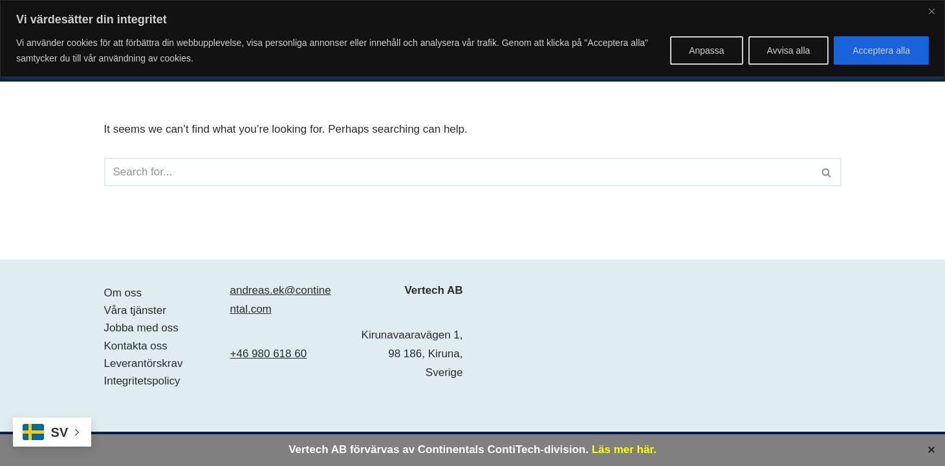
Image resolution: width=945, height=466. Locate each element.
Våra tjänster (135, 310)
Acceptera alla (881, 50)
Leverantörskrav (143, 363)
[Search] (458, 172)
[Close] (931, 11)
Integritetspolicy (142, 381)
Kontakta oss (136, 346)
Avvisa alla (788, 50)
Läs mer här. (624, 449)
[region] (472, 38)
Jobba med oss (141, 328)
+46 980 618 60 (268, 354)
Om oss (123, 293)
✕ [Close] (931, 449)
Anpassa (706, 50)
